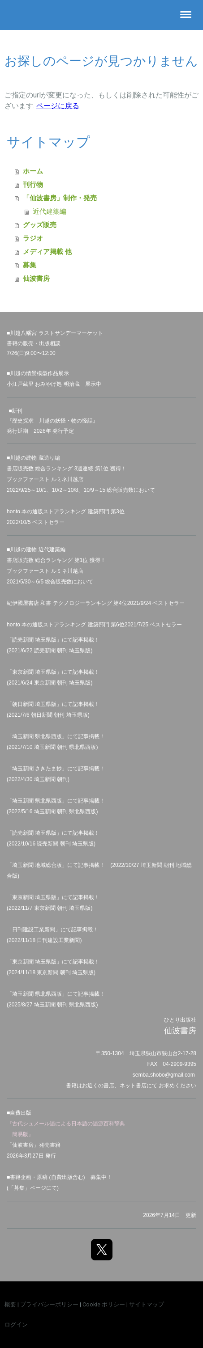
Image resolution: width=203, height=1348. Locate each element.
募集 (29, 265)
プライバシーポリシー (49, 1304)
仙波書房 (36, 278)
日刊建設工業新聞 (33, 929)
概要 (10, 1304)
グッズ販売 (39, 224)
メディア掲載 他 (47, 251)
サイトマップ (146, 1304)
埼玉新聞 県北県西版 (37, 801)
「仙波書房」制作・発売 (60, 198)
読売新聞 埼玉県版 (34, 833)
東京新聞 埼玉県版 (34, 897)
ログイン (16, 1324)
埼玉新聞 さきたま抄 (37, 768)
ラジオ (33, 238)
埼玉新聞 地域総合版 (37, 865)
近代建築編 (49, 211)
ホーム (33, 171)
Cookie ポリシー (103, 1304)
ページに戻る (57, 105)
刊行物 (33, 184)
